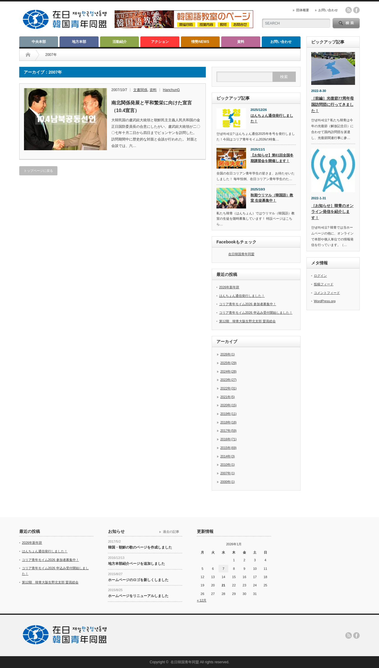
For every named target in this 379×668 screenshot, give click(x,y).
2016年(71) (228, 439)
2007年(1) (227, 473)
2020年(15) (228, 405)
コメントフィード (327, 293)
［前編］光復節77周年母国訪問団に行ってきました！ (332, 104)
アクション (160, 42)
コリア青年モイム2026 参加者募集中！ (247, 304)
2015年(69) (228, 447)
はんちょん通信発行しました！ (271, 118)
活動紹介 (120, 42)
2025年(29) (228, 363)
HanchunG (171, 90)
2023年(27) (228, 379)
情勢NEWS (200, 42)
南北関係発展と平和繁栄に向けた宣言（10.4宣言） (151, 106)
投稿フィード (323, 284)
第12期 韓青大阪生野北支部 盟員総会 (247, 321)
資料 (240, 42)
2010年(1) (227, 464)
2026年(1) (227, 354)
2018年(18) (228, 422)
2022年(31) (228, 388)
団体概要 (302, 10)
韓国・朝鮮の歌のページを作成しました (140, 547)
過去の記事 (171, 531)
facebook (356, 10)
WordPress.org (324, 301)
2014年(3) (227, 456)
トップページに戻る (38, 170)
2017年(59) (228, 430)
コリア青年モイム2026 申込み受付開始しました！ (256, 312)
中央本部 (39, 42)
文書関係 (140, 90)
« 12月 (201, 600)
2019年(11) (228, 413)
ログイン (320, 275)
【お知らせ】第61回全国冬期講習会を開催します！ (271, 158)
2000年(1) (227, 481)
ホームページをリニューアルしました (138, 596)
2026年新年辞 (229, 287)
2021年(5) (227, 397)
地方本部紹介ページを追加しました (136, 564)
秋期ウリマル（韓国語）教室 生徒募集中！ (271, 198)
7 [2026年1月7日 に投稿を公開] (223, 568)
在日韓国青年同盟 (241, 254)
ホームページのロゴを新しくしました (138, 580)
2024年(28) (228, 371)
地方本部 (79, 42)
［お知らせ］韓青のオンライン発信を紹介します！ (332, 211)
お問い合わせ (328, 10)
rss (348, 10)
